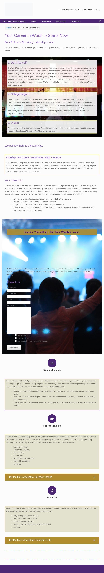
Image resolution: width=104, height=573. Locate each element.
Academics (46, 21)
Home (8, 28)
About (33, 21)
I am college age (23, 338)
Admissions (61, 21)
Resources (76, 21)
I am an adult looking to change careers (32, 341)
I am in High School (24, 335)
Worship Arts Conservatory (14, 21)
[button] (52, 477)
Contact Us (14, 348)
